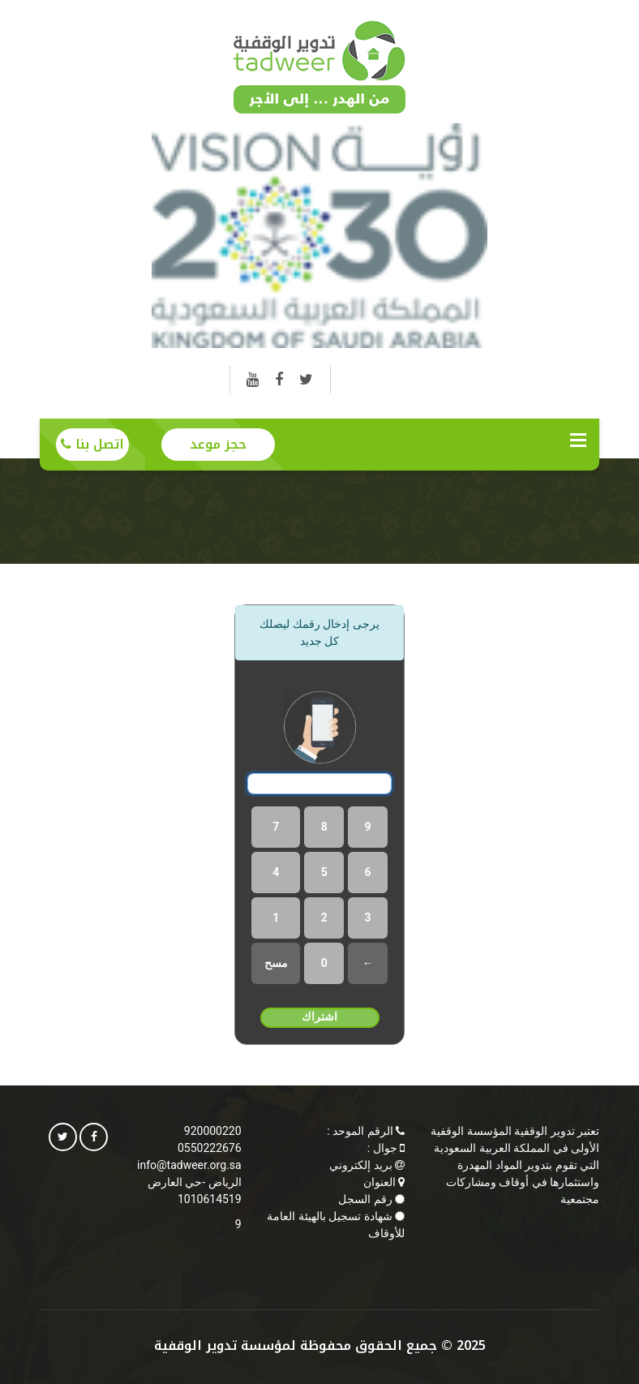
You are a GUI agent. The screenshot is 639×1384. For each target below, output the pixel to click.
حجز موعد (218, 444)
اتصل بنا (92, 444)
